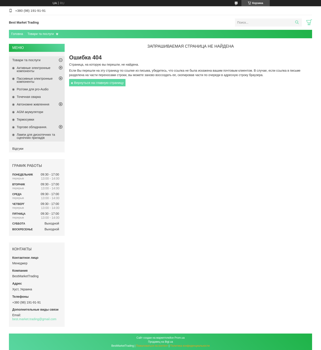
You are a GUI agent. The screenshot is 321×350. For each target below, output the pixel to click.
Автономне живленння (33, 104)
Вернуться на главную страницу (99, 83)
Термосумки (25, 119)
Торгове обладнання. (32, 127)
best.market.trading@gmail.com (34, 319)
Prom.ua (180, 337)
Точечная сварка (29, 97)
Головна (17, 34)
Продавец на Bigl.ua (160, 341)
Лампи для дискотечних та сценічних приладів (36, 136)
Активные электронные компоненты (33, 69)
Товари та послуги (40, 34)
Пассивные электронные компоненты (35, 80)
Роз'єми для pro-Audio (32, 89)
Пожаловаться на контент (152, 345)
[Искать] (297, 22)
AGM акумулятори (30, 112)
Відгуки (17, 148)
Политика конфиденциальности (190, 345)
